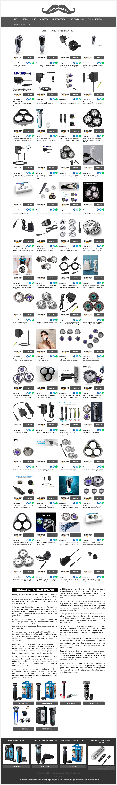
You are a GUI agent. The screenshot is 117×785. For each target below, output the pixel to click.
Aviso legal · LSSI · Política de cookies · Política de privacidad (58, 773)
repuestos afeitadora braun (101, 741)
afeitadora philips (29, 19)
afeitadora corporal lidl (72, 740)
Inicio (16, 19)
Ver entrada (23, 703)
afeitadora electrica (22, 24)
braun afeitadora (16, 740)
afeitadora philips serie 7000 (44, 740)
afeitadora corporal (59, 19)
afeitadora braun (77, 19)
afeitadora (44, 19)
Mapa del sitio (58, 776)
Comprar (29, 57)
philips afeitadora (95, 19)
